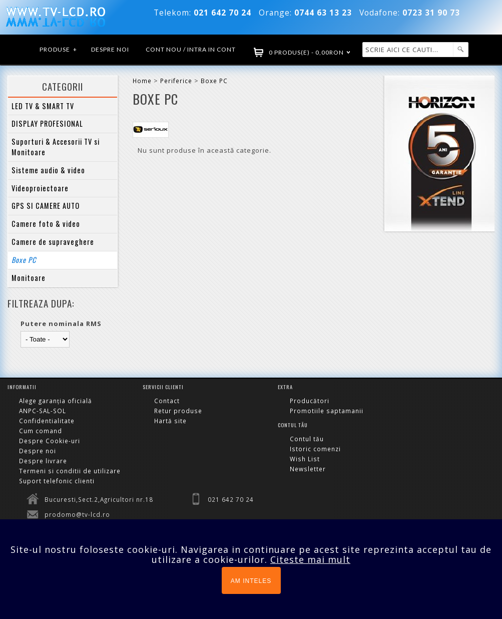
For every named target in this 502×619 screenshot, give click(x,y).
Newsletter (308, 469)
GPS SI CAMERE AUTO (46, 205)
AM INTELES (251, 580)
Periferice (176, 81)
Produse (59, 49)
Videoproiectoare (40, 188)
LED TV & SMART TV (43, 106)
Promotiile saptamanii (326, 411)
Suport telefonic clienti (57, 481)
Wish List (305, 459)
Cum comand (40, 431)
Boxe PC (24, 259)
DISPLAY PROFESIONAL (47, 123)
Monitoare (29, 277)
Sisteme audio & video (48, 170)
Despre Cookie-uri (49, 441)
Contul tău (307, 439)
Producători (309, 401)
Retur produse (178, 411)
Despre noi (110, 49)
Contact (167, 401)
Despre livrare (43, 461)
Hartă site (170, 421)
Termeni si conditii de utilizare (70, 471)
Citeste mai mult (310, 559)
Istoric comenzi (315, 449)
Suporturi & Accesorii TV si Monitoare (56, 146)
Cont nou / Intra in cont (191, 49)
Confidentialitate (47, 421)
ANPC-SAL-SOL (42, 411)
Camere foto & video (46, 223)
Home (142, 81)
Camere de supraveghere (53, 241)
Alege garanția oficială (55, 401)
